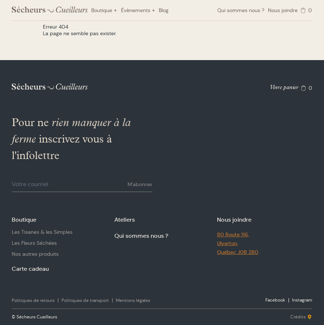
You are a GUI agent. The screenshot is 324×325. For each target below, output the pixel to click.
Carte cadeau (30, 269)
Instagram (302, 300)
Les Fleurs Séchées (34, 243)
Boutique (24, 220)
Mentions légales (133, 300)
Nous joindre (283, 10)
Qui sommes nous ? (240, 10)
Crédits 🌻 (301, 317)
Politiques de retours (33, 300)
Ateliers (124, 220)
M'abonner (140, 184)
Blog (164, 10)
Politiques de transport (85, 300)
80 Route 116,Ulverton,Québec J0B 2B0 (237, 243)
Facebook (275, 300)
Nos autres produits (35, 254)
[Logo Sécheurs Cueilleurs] (50, 10)
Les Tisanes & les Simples (42, 232)
